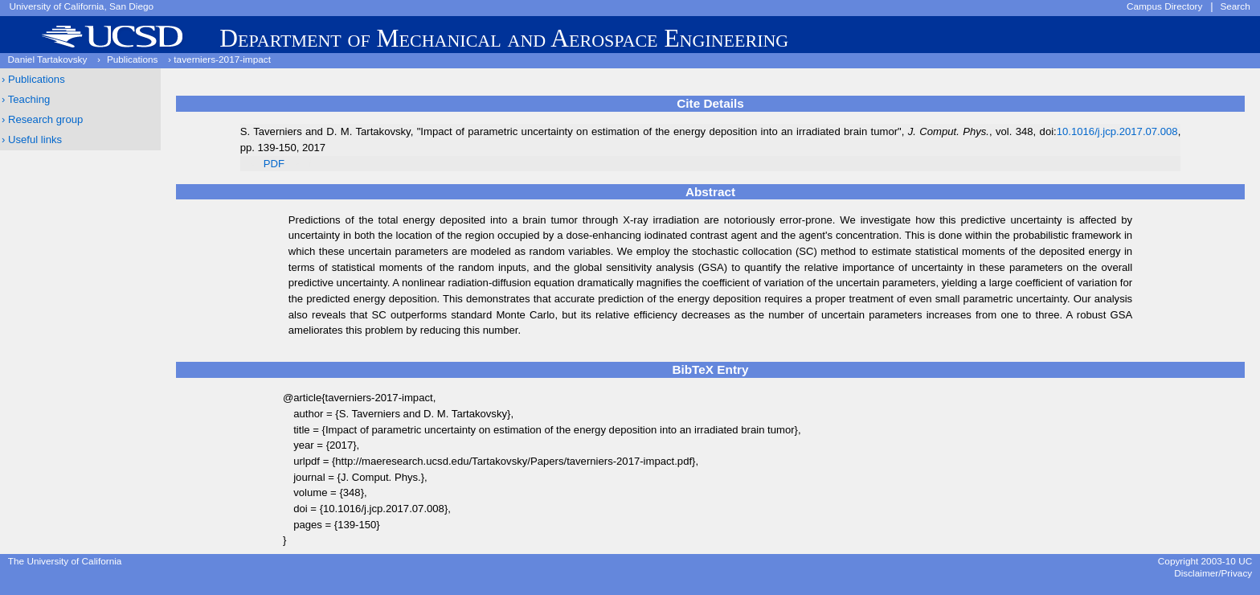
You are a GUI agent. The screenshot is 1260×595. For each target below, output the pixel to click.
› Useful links (32, 139)
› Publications (33, 79)
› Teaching (26, 99)
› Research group (42, 119)
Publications (132, 59)
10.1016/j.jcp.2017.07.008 (1117, 131)
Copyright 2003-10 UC (1205, 561)
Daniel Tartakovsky (48, 59)
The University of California (65, 561)
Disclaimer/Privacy (1213, 573)
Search (1235, 6)
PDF (274, 164)
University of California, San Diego (81, 6)
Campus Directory (1164, 6)
